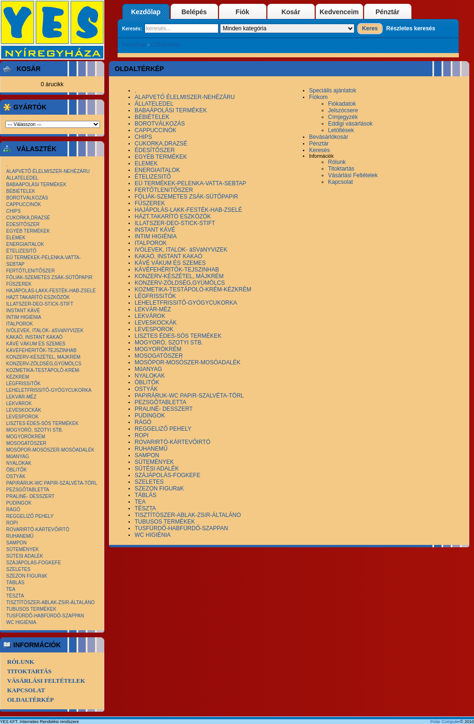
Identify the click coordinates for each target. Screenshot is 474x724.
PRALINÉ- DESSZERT (30, 496)
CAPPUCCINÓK (23, 204)
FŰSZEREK (18, 284)
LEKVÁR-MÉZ (21, 396)
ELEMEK (16, 237)
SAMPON (16, 542)
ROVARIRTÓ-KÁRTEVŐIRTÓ (37, 529)
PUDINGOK (18, 503)
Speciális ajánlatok (332, 90)
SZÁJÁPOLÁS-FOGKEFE (33, 562)
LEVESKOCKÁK (23, 410)
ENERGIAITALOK (25, 244)
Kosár (291, 12)
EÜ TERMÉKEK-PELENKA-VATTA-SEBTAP (190, 183)
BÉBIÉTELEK (20, 191)
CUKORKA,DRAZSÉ (28, 217)
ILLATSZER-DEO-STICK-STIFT (39, 304)
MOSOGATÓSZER (26, 443)
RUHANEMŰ (20, 536)
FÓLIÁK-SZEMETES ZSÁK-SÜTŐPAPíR (49, 277)
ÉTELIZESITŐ (21, 250)
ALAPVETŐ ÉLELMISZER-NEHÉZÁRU (48, 171)
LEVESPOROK (22, 416)
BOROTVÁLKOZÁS (27, 197)
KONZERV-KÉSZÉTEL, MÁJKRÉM (43, 357)
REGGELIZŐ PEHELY (30, 516)
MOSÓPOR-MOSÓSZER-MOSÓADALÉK (50, 449)
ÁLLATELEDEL (22, 178)
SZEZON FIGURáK (26, 576)
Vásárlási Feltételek (46, 680)
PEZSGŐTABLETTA (27, 489)
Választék (34, 149)
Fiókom (318, 97)
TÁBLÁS (15, 582)
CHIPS (13, 211)
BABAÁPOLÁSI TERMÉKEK (36, 184)
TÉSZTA (15, 595)
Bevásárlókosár (328, 137)
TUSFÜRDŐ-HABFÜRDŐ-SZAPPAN (45, 615)
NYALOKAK (18, 463)
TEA (10, 589)
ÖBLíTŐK (16, 469)
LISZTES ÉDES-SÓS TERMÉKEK (42, 423)
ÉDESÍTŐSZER (23, 224)
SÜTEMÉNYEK (22, 549)
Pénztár (387, 12)
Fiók (242, 12)
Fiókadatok (342, 103)
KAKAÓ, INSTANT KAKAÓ (34, 337)
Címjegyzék (343, 117)
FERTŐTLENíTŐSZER (30, 270)
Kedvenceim (338, 12)
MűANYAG (17, 456)
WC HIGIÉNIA (21, 622)
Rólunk (20, 661)
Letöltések (341, 130)
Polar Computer (445, 721)
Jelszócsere (343, 110)
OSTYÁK (16, 476)
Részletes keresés (410, 28)
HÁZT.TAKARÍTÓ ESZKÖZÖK (38, 297)
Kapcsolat (26, 690)
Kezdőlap (145, 12)
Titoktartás (29, 671)
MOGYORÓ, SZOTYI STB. (34, 430)
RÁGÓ (13, 509)
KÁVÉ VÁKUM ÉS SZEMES (35, 343)
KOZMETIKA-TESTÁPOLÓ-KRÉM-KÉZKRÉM (193, 289)
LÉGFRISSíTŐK (23, 383)
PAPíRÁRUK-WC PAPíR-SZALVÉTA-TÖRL (51, 483)
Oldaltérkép (165, 44)
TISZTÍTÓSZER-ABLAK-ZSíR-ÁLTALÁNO (50, 602)
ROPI (12, 522)
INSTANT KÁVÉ (23, 310)
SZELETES (18, 569)
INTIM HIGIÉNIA (23, 317)
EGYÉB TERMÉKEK (28, 231)
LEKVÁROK (19, 403)
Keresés (319, 150)
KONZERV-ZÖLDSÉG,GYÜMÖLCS (44, 363)
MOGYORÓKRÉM (25, 436)
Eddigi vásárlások (350, 123)
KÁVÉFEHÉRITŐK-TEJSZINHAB (41, 350)
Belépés (194, 12)
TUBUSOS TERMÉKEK (31, 609)
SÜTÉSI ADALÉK (24, 556)
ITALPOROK (19, 323)
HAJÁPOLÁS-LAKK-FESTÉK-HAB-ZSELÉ (51, 290)
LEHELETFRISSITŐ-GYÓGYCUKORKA (48, 390)
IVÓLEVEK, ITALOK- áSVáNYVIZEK (44, 330)
